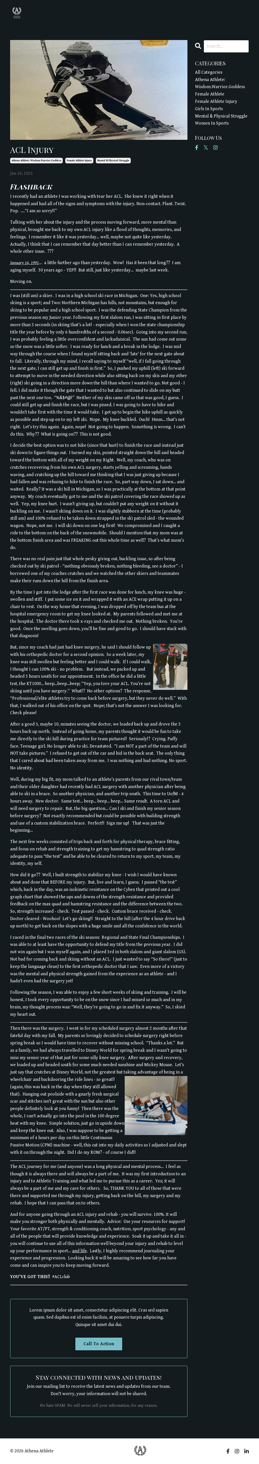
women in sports (212, 123)
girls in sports (209, 108)
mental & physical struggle (113, 160)
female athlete (209, 94)
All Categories (208, 72)
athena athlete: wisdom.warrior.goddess (36, 160)
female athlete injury (79, 160)
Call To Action (98, 1343)
